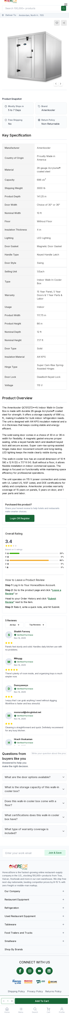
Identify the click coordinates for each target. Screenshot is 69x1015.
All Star (15, 624)
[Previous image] (56, 84)
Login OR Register (20, 518)
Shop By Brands (14, 949)
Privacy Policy (35, 991)
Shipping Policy (16, 991)
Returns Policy (53, 991)
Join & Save (55, 852)
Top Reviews (37, 624)
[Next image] (60, 84)
